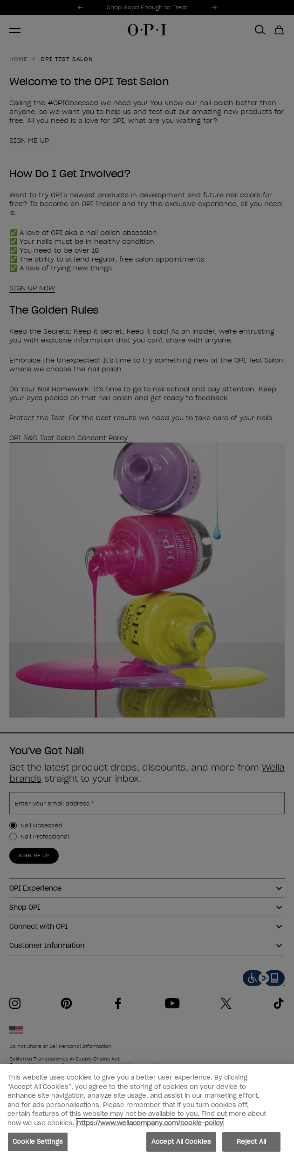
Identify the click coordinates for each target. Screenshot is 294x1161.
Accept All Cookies (181, 1143)
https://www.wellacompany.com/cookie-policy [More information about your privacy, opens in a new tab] (150, 1124)
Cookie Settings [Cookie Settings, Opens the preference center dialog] (38, 1143)
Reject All (251, 1143)
